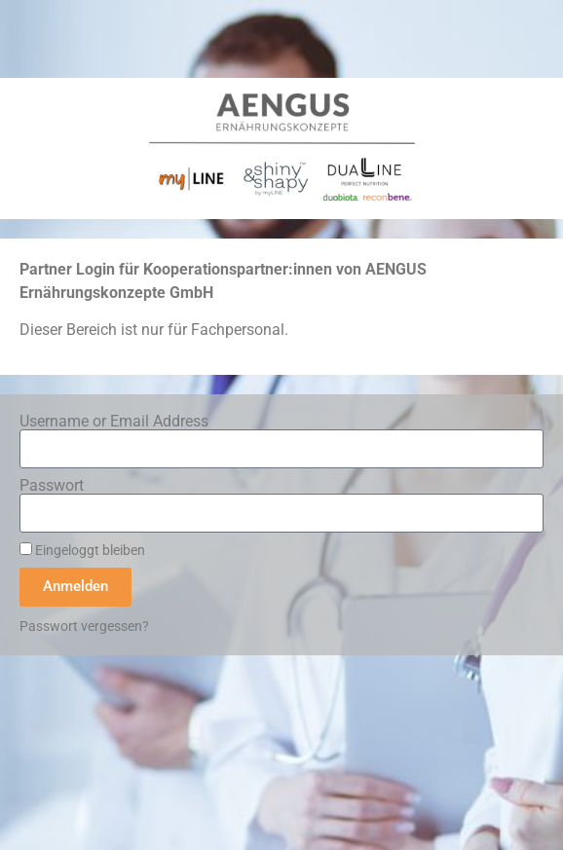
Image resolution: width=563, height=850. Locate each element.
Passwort (51, 486)
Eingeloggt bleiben (82, 550)
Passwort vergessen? (84, 626)
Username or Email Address (113, 421)
